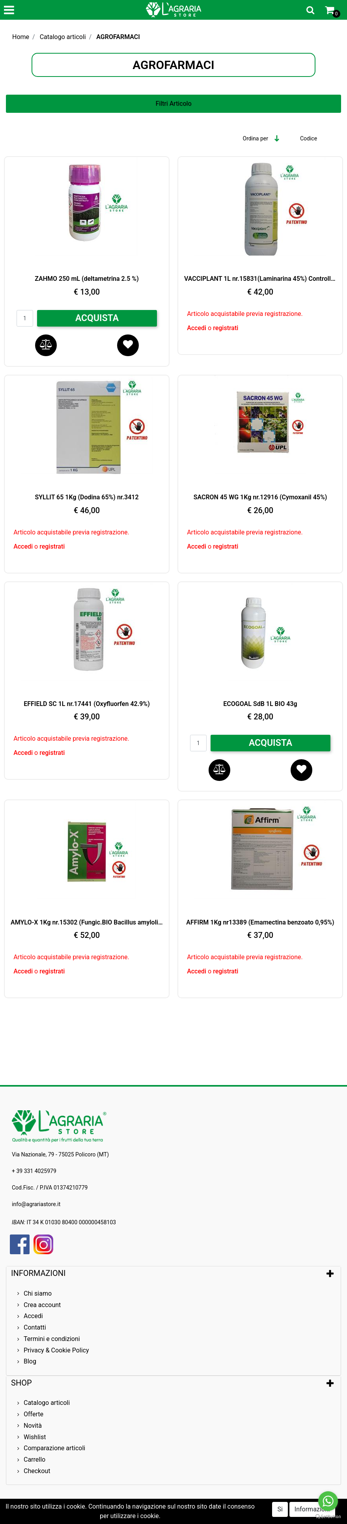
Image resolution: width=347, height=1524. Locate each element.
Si (279, 1509)
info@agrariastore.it (36, 1204)
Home (20, 37)
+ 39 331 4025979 (34, 1171)
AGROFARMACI (118, 37)
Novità (33, 1425)
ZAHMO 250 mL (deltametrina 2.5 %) (87, 278)
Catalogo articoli (63, 37)
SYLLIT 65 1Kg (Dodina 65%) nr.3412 (86, 497)
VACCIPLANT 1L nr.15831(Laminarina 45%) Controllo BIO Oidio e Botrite (260, 278)
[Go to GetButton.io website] (328, 1516)
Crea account (42, 1305)
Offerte (33, 1414)
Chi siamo (38, 1293)
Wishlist (35, 1437)
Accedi (197, 328)
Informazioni (312, 1509)
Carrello (34, 1459)
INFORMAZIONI (39, 1273)
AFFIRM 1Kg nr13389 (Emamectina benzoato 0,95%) (260, 922)
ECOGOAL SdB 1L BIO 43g (260, 704)
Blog (30, 1361)
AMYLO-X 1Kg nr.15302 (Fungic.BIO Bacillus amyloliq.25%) (87, 922)
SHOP (21, 1383)
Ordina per (255, 138)
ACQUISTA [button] (97, 318)
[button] (310, 10)
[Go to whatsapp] (328, 1501)
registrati (225, 328)
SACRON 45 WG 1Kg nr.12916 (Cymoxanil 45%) (260, 497)
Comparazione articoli (54, 1448)
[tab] (173, 1273)
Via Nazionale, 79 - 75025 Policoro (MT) (60, 1154)
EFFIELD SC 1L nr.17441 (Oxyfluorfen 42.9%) (87, 704)
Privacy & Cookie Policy (56, 1350)
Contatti (35, 1327)
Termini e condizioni (52, 1339)
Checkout (37, 1471)
